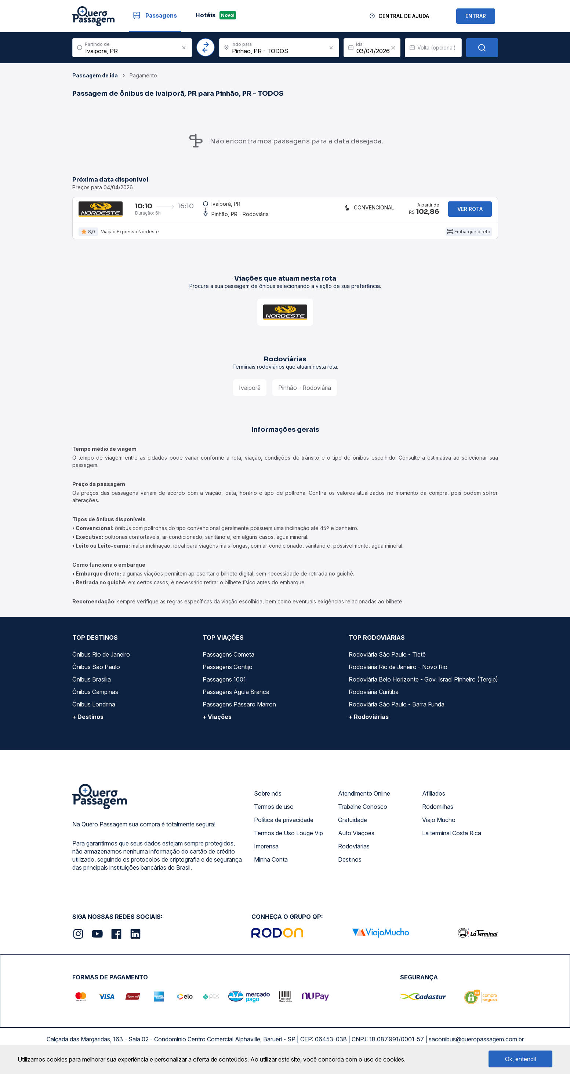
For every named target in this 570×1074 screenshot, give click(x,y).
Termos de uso (274, 813)
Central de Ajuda (403, 16)
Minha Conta (271, 866)
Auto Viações (356, 839)
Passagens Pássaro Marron (239, 711)
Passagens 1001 (224, 686)
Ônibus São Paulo (96, 673)
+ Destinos (88, 723)
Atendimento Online (364, 800)
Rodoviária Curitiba (374, 698)
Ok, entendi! (520, 1059)
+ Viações (217, 723)
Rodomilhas (437, 813)
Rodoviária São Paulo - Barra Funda (396, 711)
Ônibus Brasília (91, 686)
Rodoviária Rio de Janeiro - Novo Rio (398, 673)
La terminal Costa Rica (451, 839)
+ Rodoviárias (369, 723)
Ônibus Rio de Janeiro (101, 661)
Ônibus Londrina (93, 711)
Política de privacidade (283, 826)
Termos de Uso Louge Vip (288, 839)
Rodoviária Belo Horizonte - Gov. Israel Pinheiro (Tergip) (423, 686)
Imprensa (266, 852)
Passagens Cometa (228, 661)
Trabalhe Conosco (362, 813)
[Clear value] (393, 48)
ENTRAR (475, 16)
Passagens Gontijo (228, 673)
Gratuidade (352, 826)
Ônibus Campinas (95, 698)
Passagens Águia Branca (236, 698)
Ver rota (470, 212)
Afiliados (433, 800)
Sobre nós (268, 800)
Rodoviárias (354, 852)
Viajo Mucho (438, 826)
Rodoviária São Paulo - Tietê (387, 661)
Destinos (350, 866)
